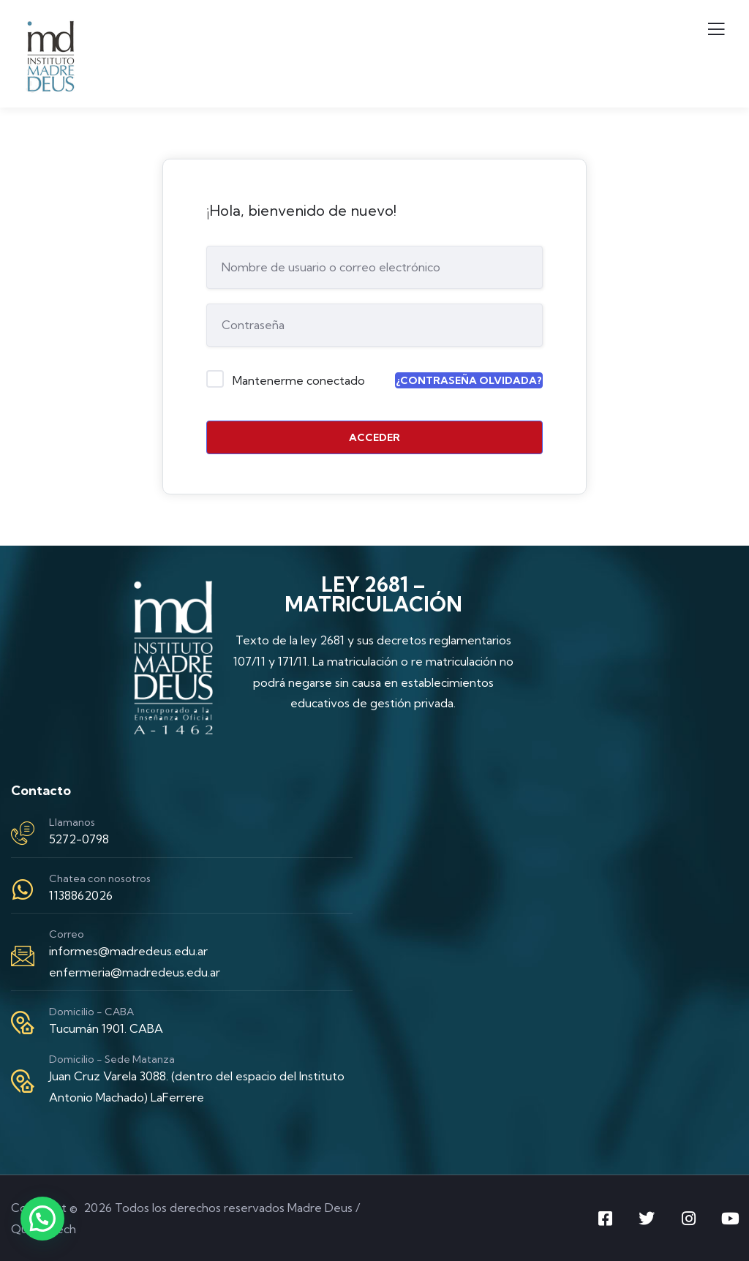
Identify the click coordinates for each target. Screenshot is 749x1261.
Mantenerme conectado (299, 380)
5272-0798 (79, 839)
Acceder (374, 437)
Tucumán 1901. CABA (106, 1028)
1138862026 (81, 895)
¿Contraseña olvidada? (469, 380)
